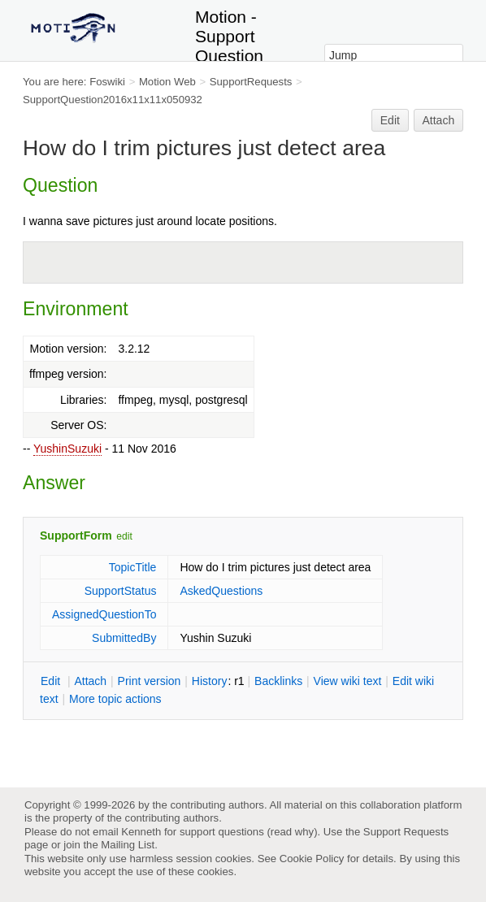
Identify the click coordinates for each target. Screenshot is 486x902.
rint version (149, 680)
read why (292, 832)
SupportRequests (251, 82)
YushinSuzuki (67, 448)
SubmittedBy (124, 637)
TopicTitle (133, 567)
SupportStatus (121, 590)
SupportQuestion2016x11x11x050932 (112, 99)
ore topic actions (115, 698)
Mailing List (127, 845)
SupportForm (76, 535)
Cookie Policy (312, 858)
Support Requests (406, 832)
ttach (90, 680)
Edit (390, 120)
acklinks (278, 680)
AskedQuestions (221, 590)
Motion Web (167, 82)
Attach (439, 120)
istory (210, 680)
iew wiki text (348, 680)
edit (124, 536)
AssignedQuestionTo (104, 614)
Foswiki (107, 82)
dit (52, 680)
